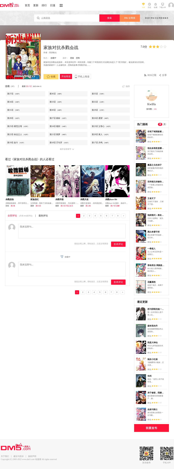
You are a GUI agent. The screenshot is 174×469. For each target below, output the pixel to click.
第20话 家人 (101, 134)
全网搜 (129, 18)
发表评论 (118, 244)
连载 (10, 86)
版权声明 (32, 456)
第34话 (14, 102)
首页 (27, 5)
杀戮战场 (10, 199)
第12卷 (88, 206)
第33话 (56, 102)
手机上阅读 (83, 76)
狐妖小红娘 (152, 359)
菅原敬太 (53, 52)
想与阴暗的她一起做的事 (158, 309)
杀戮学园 (59, 199)
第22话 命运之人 (18, 134)
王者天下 (151, 198)
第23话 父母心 (102, 126)
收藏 (51, 76)
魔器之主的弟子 (154, 165)
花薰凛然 (151, 282)
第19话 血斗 (16, 142)
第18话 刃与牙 (59, 142)
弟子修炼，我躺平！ (156, 393)
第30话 (56, 110)
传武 (149, 376)
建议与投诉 (18, 456)
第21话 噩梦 (58, 134)
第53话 (38, 206)
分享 (164, 75)
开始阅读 (66, 76)
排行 (44, 5)
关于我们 (5, 456)
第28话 (14, 118)
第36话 (56, 94)
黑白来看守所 (153, 232)
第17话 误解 (115, 206)
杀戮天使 (84, 199)
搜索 (109, 18)
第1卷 (13, 206)
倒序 (128, 86)
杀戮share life (111, 199)
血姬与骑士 (152, 409)
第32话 (98, 102)
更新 (35, 5)
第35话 (98, 94)
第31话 (14, 110)
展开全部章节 (65, 149)
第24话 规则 (58, 126)
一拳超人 (151, 249)
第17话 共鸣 (101, 142)
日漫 (52, 5)
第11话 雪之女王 (67, 206)
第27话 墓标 (58, 118)
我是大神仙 (152, 342)
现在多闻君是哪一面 (156, 148)
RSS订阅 (152, 75)
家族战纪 (34, 199)
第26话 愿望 (101, 118)
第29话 (98, 110)
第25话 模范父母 (18, 126)
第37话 (29, 86)
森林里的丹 (152, 326)
